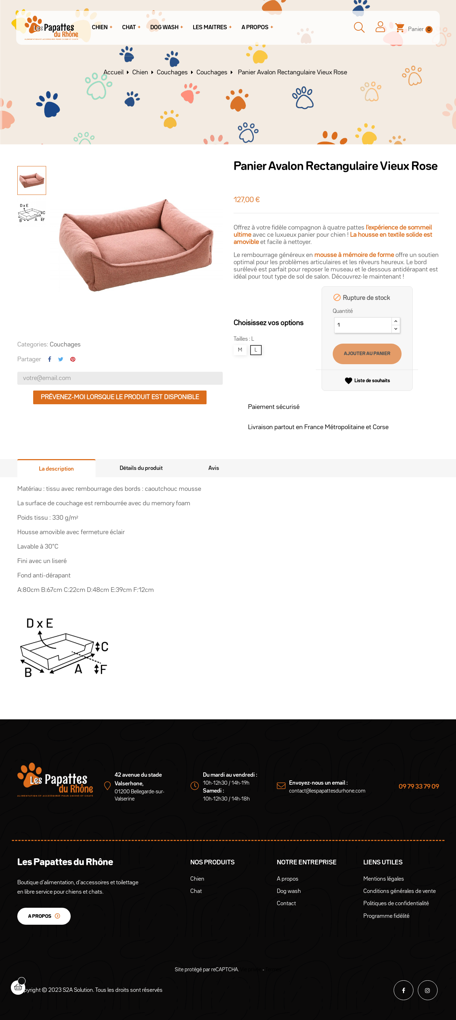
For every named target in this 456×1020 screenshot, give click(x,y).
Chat (196, 891)
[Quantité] (363, 325)
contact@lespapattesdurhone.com (327, 791)
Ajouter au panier (367, 354)
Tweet (60, 359)
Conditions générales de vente (399, 891)
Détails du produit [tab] (141, 468)
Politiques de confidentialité (396, 903)
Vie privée (250, 970)
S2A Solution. (78, 990)
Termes (273, 970)
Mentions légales (383, 879)
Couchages (65, 345)
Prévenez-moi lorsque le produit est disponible (120, 397)
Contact (286, 903)
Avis (213, 468)
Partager (49, 359)
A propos (39, 916)
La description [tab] (56, 469)
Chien (197, 879)
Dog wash (289, 891)
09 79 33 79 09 (419, 787)
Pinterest (72, 359)
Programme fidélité (386, 916)
